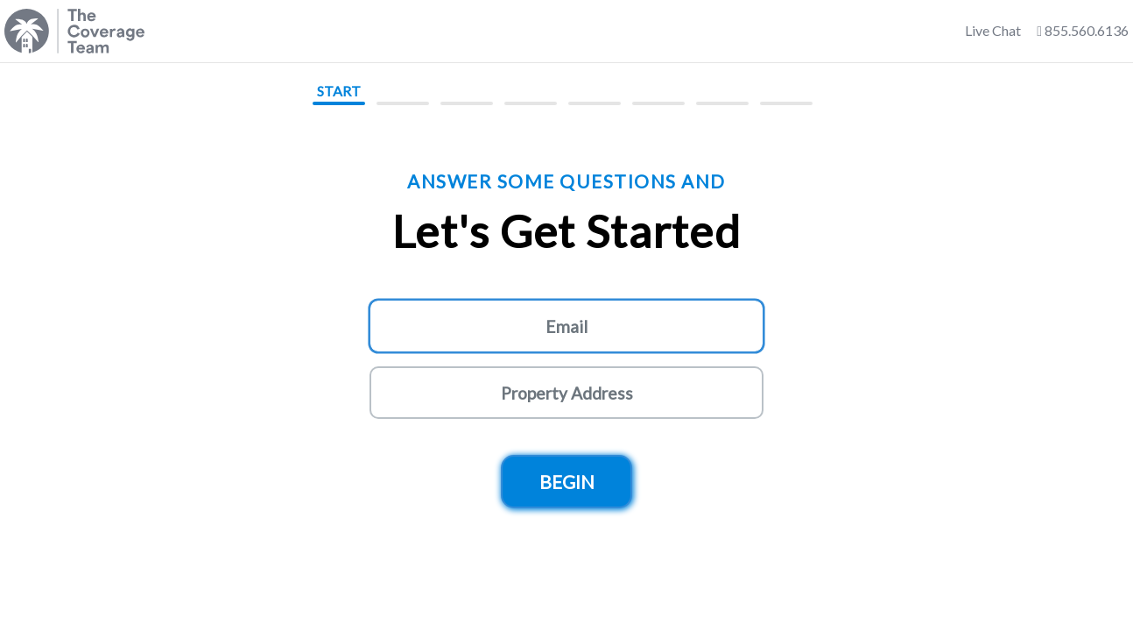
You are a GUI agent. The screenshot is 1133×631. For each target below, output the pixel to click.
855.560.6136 (1083, 30)
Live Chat (993, 30)
